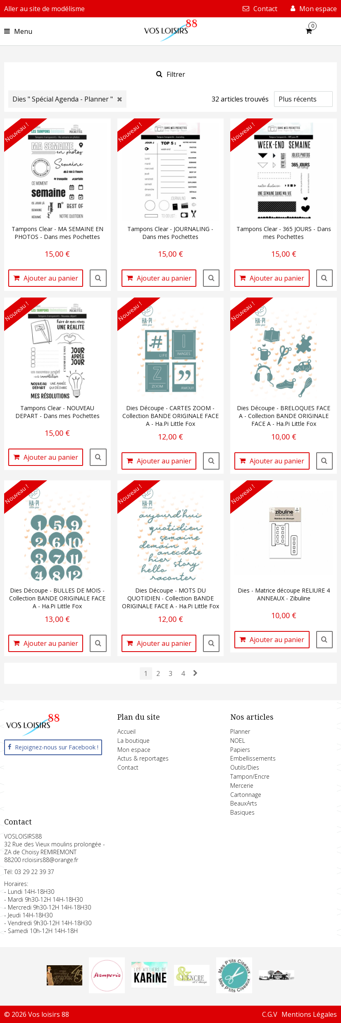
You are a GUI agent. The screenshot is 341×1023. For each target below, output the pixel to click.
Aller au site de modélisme (44, 8)
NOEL (237, 740)
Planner (240, 731)
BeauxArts (243, 803)
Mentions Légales (309, 1014)
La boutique (133, 740)
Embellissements (253, 758)
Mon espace (133, 750)
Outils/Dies (244, 767)
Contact (127, 767)
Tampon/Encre (249, 776)
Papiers (240, 750)
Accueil (126, 731)
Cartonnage (245, 795)
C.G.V (269, 1014)
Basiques (242, 812)
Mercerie (241, 785)
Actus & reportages (143, 758)
